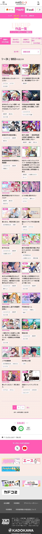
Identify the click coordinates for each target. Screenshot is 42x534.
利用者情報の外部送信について (26, 509)
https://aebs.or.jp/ (34, 525)
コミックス (24, 16)
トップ (10, 16)
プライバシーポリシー (31, 503)
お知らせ (31, 16)
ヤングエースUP (10, 437)
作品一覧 (16, 16)
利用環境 (9, 509)
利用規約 (17, 503)
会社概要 (7, 503)
